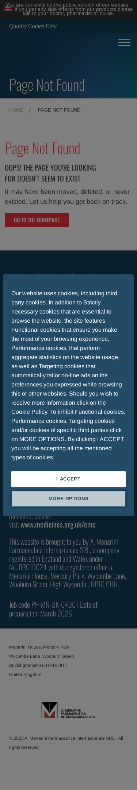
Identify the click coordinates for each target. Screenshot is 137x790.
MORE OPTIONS (69, 498)
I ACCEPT (68, 479)
